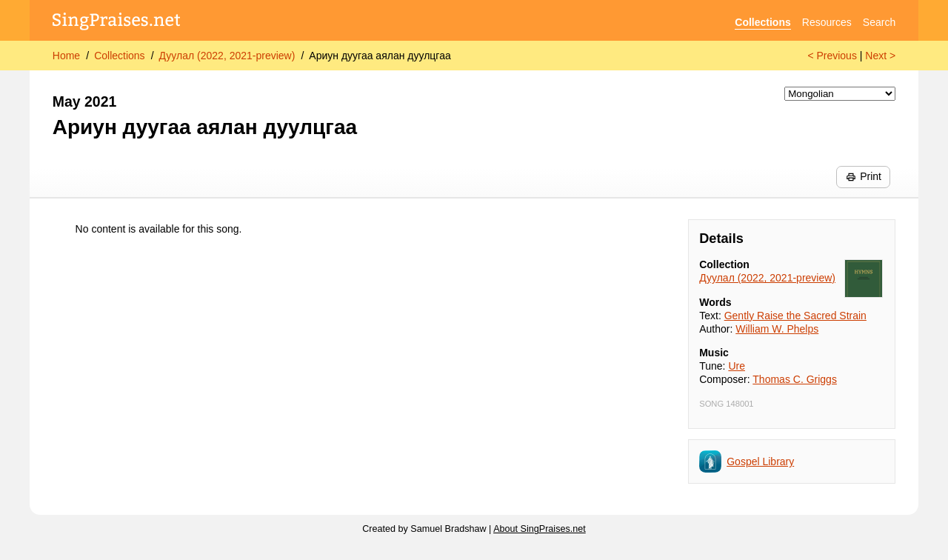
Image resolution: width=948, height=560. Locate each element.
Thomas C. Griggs (794, 379)
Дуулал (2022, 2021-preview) (227, 55)
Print (863, 176)
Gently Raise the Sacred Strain (795, 315)
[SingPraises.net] (117, 22)
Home (66, 55)
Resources (827, 22)
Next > (880, 55)
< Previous (832, 55)
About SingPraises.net (539, 529)
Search (879, 22)
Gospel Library (760, 461)
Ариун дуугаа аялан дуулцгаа (379, 55)
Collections (762, 22)
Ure (736, 366)
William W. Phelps (776, 329)
